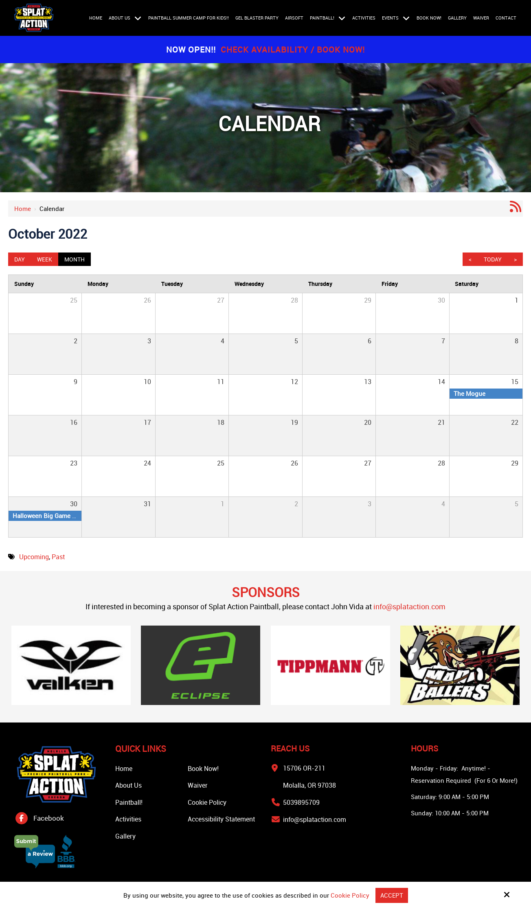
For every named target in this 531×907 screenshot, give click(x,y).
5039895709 (301, 802)
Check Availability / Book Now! (293, 49)
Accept (391, 895)
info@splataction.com (409, 606)
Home (22, 208)
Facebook (48, 818)
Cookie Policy (350, 895)
